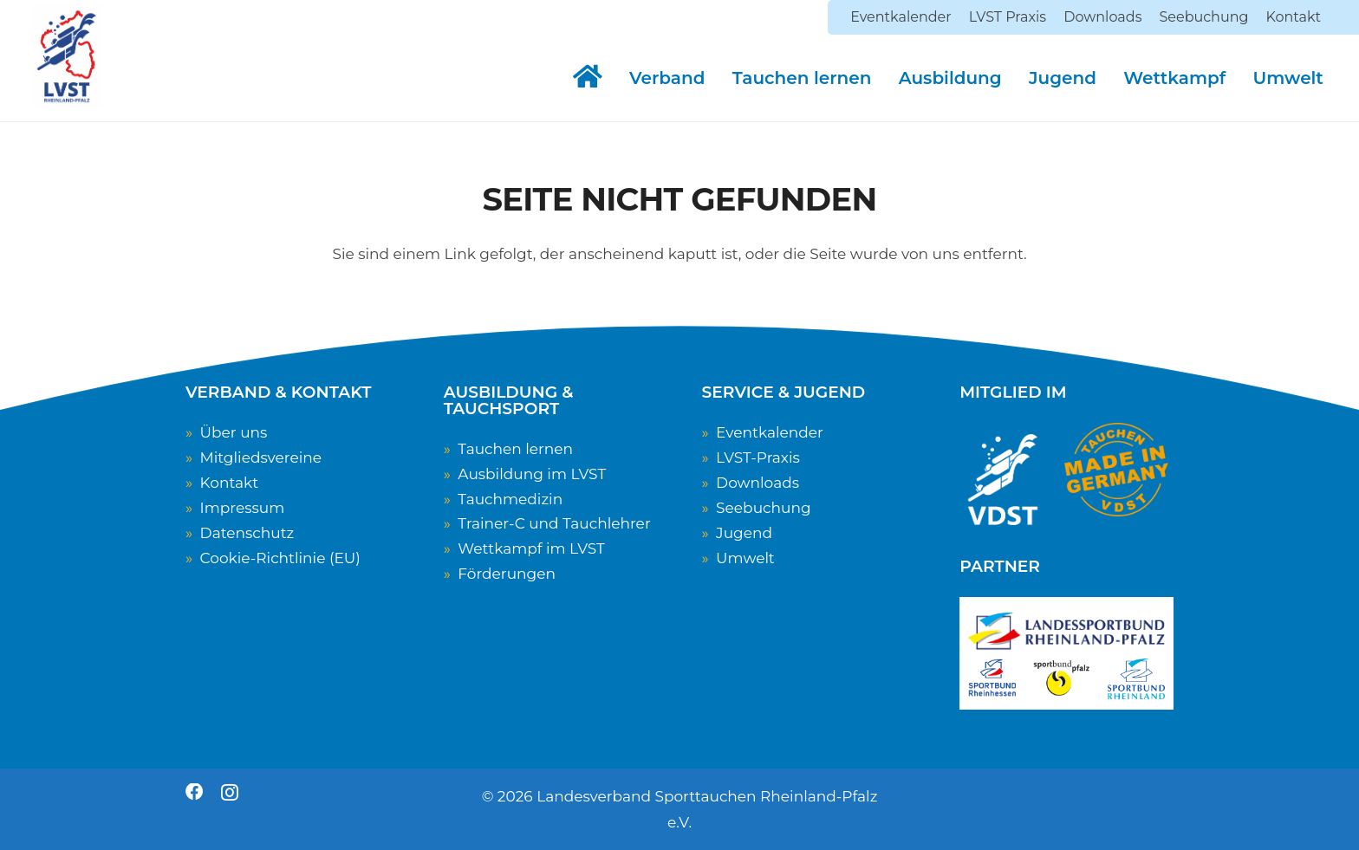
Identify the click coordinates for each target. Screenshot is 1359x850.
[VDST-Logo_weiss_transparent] (1002, 479)
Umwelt (745, 558)
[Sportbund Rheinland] (1136, 679)
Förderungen (507, 573)
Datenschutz (247, 533)
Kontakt (229, 482)
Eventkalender (769, 432)
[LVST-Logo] (66, 56)
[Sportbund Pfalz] (1061, 680)
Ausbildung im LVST (532, 474)
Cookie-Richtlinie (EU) (280, 558)
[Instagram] (229, 792)
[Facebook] (194, 792)
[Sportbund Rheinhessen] (992, 678)
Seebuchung (763, 507)
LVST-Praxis (758, 457)
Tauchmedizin (510, 499)
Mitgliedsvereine (261, 457)
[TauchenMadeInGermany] (1116, 469)
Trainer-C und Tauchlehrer (554, 523)
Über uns (234, 432)
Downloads (757, 482)
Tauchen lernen (515, 448)
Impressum (242, 507)
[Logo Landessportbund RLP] (1066, 632)
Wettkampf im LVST (531, 548)
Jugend (744, 533)
